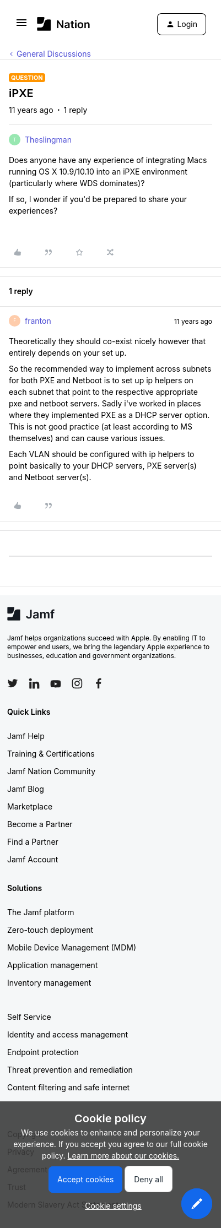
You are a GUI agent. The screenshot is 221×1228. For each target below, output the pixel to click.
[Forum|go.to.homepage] (63, 24)
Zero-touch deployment (50, 929)
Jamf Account (32, 859)
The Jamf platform (40, 912)
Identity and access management (67, 1034)
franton (38, 320)
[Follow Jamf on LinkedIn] (34, 683)
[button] (21, 26)
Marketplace (29, 806)
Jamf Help (26, 736)
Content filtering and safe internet (68, 1087)
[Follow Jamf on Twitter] (12, 683)
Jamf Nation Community (51, 771)
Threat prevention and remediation (70, 1069)
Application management (52, 965)
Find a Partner (32, 841)
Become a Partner (39, 824)
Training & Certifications (51, 753)
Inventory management (49, 982)
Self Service (29, 1016)
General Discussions (54, 53)
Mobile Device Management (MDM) (71, 947)
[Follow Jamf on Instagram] (77, 683)
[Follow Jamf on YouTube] (55, 683)
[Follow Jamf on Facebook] (98, 683)
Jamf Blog (25, 789)
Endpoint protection (43, 1052)
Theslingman (48, 139)
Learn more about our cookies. (124, 1155)
